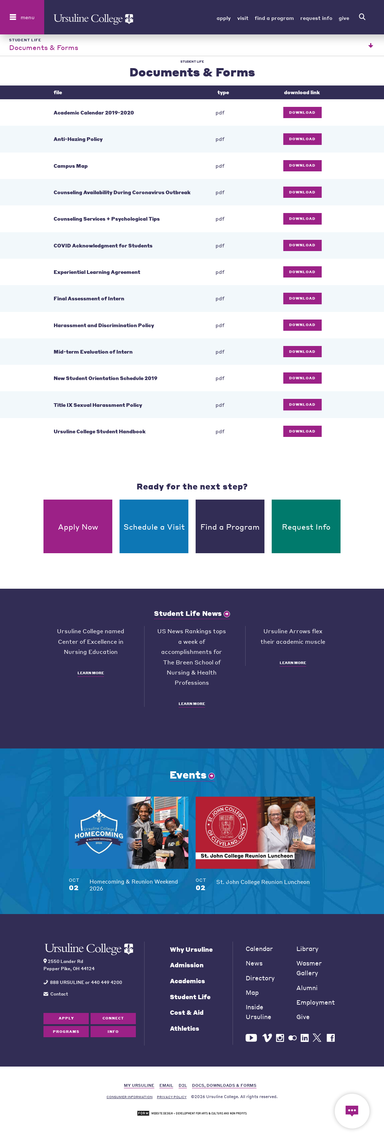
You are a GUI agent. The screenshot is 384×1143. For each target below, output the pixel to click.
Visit (243, 17)
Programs (66, 1034)
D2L (183, 1087)
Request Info (316, 17)
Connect (113, 1021)
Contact (59, 996)
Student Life (190, 999)
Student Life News (188, 615)
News (254, 966)
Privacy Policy (172, 1099)
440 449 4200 (106, 985)
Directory (260, 980)
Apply (224, 17)
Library (307, 951)
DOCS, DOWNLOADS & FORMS (224, 1087)
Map (252, 995)
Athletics (184, 1031)
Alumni (307, 990)
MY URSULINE (139, 1087)
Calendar (259, 951)
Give (344, 17)
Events (188, 777)
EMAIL (166, 1087)
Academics (187, 983)
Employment (315, 1005)
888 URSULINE (67, 985)
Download (302, 115)
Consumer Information (130, 1099)
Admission (187, 968)
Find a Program (274, 17)
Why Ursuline (191, 952)
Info (113, 1034)
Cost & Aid (187, 1015)
